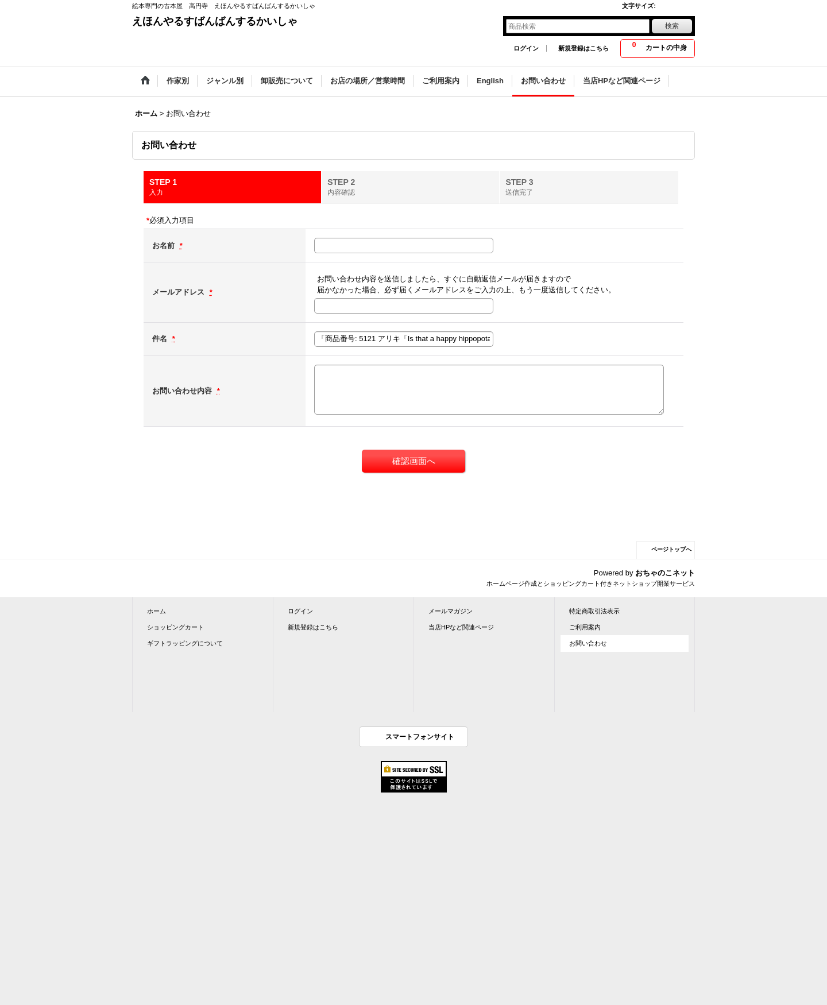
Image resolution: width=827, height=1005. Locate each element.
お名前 (164, 245)
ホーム (156, 611)
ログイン (526, 48)
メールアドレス (179, 292)
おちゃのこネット (665, 573)
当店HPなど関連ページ (461, 627)
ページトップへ (671, 549)
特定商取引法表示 (594, 611)
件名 (160, 338)
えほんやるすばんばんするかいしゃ (214, 21)
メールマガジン (450, 611)
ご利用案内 (585, 627)
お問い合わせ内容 (183, 390)
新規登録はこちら (583, 48)
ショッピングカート (175, 627)
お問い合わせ (588, 643)
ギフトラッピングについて (185, 643)
